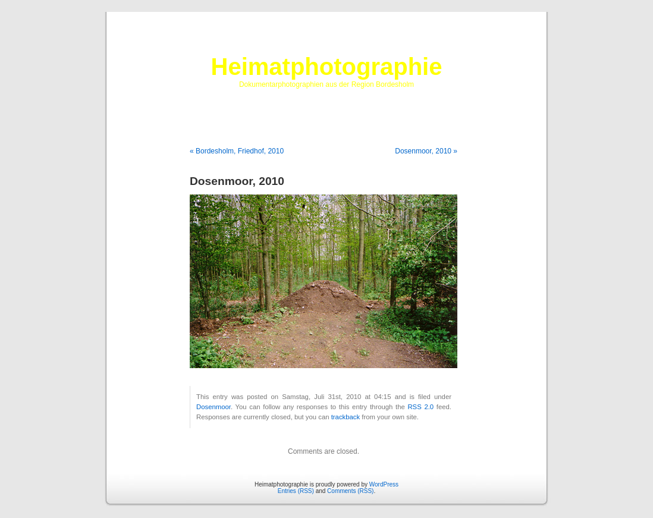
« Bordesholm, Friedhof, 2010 (237, 151)
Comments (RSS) (350, 491)
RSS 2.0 (420, 406)
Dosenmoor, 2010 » (426, 151)
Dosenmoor (213, 406)
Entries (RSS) (296, 491)
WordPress (383, 484)
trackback (345, 416)
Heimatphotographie (326, 67)
